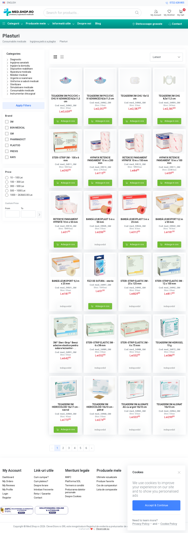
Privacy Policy (140, 523)
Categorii (10, 23)
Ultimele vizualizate (107, 477)
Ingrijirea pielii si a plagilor (43, 41)
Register (6, 497)
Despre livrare (41, 485)
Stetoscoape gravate (147, 24)
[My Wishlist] (169, 12)
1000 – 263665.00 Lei (18, 194)
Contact (175, 24)
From (7, 208)
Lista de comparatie (107, 489)
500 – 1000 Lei (15, 190)
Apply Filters (23, 105)
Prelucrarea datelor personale (75, 491)
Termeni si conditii (74, 485)
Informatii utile (61, 23)
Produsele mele (36, 23)
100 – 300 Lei (14, 181)
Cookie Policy (168, 523)
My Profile (7, 489)
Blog (98, 23)
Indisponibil (100, 244)
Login (5, 493)
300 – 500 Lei (14, 186)
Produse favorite (105, 481)
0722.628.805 (175, 3)
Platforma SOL (73, 481)
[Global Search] (136, 13)
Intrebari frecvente (43, 489)
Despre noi (84, 23)
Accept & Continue (156, 505)
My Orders (7, 481)
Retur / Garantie (42, 493)
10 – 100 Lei (14, 177)
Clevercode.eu (102, 529)
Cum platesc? (41, 481)
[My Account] (156, 12)
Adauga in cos (66, 121)
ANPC (68, 477)
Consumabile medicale (14, 41)
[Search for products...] (92, 13)
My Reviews (8, 485)
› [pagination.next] (91, 448)
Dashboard (8, 477)
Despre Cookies (73, 496)
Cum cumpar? (41, 477)
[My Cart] (180, 12)
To (22, 208)
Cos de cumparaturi (107, 485)
